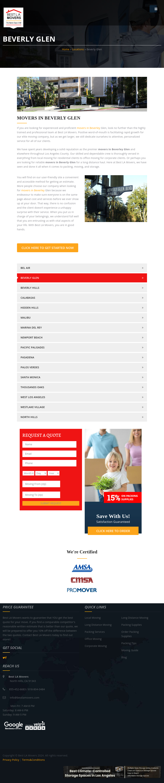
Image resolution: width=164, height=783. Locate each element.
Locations (78, 49)
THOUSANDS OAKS (32, 387)
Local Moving (93, 617)
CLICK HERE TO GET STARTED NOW (47, 248)
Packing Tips (128, 643)
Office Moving (93, 639)
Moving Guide (129, 650)
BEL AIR (25, 268)
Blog (124, 657)
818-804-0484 (36, 689)
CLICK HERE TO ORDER (113, 531)
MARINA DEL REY (31, 327)
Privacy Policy (11, 759)
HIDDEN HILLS (29, 307)
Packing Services (95, 631)
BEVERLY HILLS (30, 287)
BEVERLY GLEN (30, 278)
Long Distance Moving (98, 624)
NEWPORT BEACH (31, 337)
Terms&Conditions (33, 759)
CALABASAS (28, 297)
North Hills (29, 417)
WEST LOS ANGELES (33, 397)
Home (66, 49)
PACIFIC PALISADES (32, 347)
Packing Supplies (131, 624)
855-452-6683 (17, 689)
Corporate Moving (96, 646)
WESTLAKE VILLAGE (33, 407)
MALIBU (26, 317)
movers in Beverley (88, 128)
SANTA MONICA (30, 377)
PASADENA (27, 357)
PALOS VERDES (30, 367)
